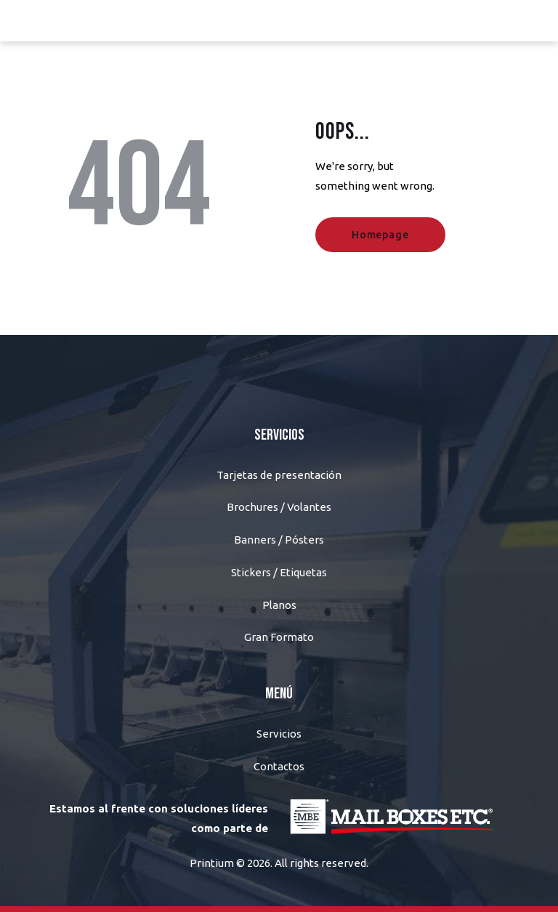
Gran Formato (279, 637)
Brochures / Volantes (279, 507)
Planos (279, 605)
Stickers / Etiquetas (279, 572)
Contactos (279, 766)
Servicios (279, 733)
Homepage (380, 235)
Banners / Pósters (279, 539)
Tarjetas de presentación (279, 475)
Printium (212, 863)
